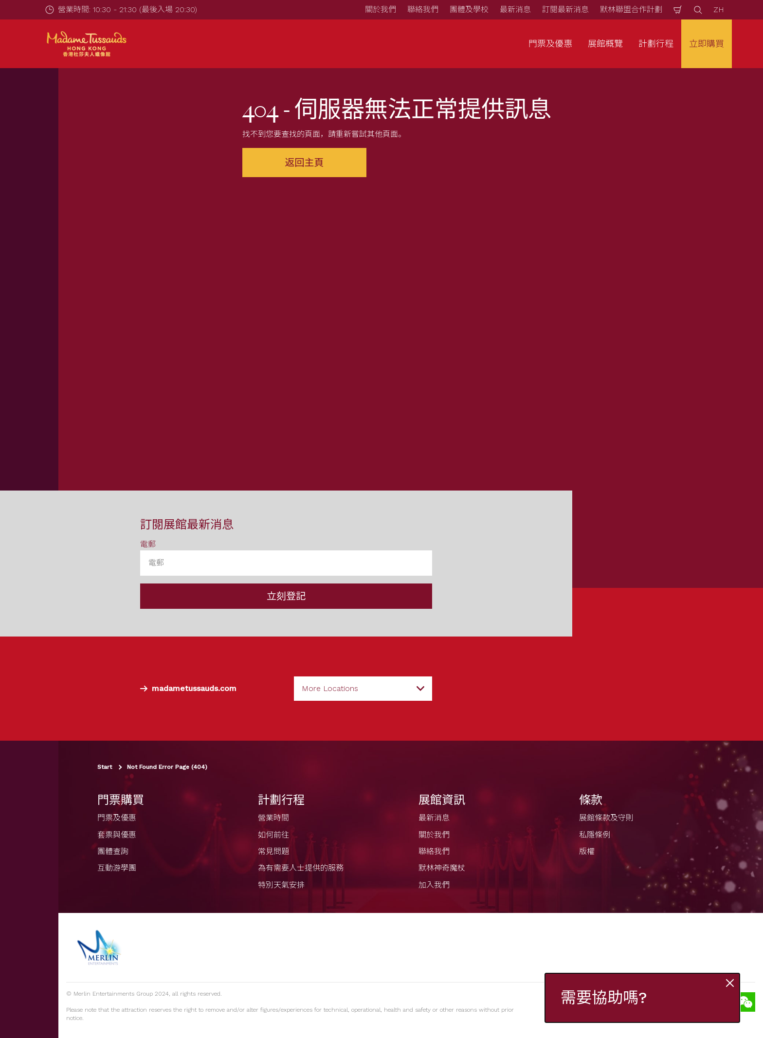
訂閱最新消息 (565, 9)
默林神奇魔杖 (441, 868)
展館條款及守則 (606, 817)
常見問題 (273, 851)
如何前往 (273, 834)
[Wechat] (745, 1002)
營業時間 (273, 817)
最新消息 (515, 9)
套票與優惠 (116, 834)
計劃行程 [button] (655, 43)
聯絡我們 (422, 9)
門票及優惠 (116, 817)
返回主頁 (304, 162)
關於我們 (380, 9)
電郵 (148, 544)
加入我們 (434, 885)
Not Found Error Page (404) (167, 767)
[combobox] (363, 688)
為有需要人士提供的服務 (301, 868)
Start (104, 767)
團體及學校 (469, 9)
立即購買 (706, 43)
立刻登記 (286, 596)
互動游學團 (116, 868)
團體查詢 (112, 851)
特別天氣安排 (281, 885)
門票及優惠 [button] (550, 43)
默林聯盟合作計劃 (631, 9)
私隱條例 (594, 834)
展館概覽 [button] (605, 43)
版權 (587, 851)
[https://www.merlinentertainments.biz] (100, 947)
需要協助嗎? (604, 998)
